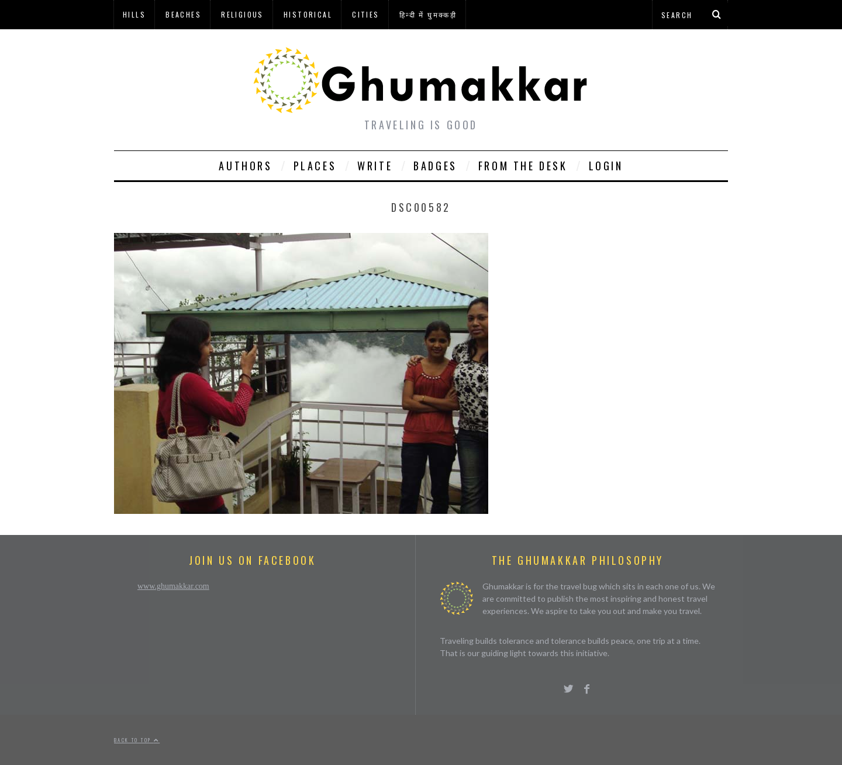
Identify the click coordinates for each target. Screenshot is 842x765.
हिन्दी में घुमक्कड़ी (428, 14)
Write (374, 165)
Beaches (183, 14)
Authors (245, 165)
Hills (134, 14)
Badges (435, 165)
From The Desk (523, 165)
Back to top (137, 739)
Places (315, 165)
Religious (242, 14)
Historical (308, 14)
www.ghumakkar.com (173, 586)
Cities (365, 14)
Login (606, 165)
